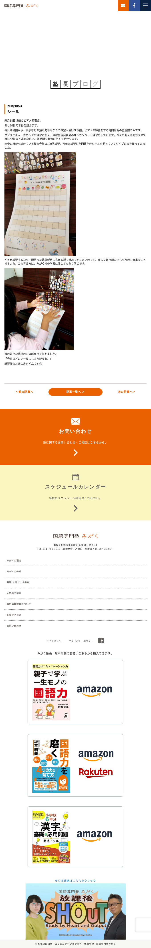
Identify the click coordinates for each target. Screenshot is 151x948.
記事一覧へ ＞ (75, 392)
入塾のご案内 (14, 593)
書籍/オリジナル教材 (18, 582)
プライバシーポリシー (81, 641)
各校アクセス (14, 615)
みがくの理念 (14, 560)
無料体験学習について (19, 604)
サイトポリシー (55, 641)
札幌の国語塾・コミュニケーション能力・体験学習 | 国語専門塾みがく (77, 943)
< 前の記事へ (24, 392)
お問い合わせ (14, 626)
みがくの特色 (14, 571)
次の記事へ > (126, 392)
